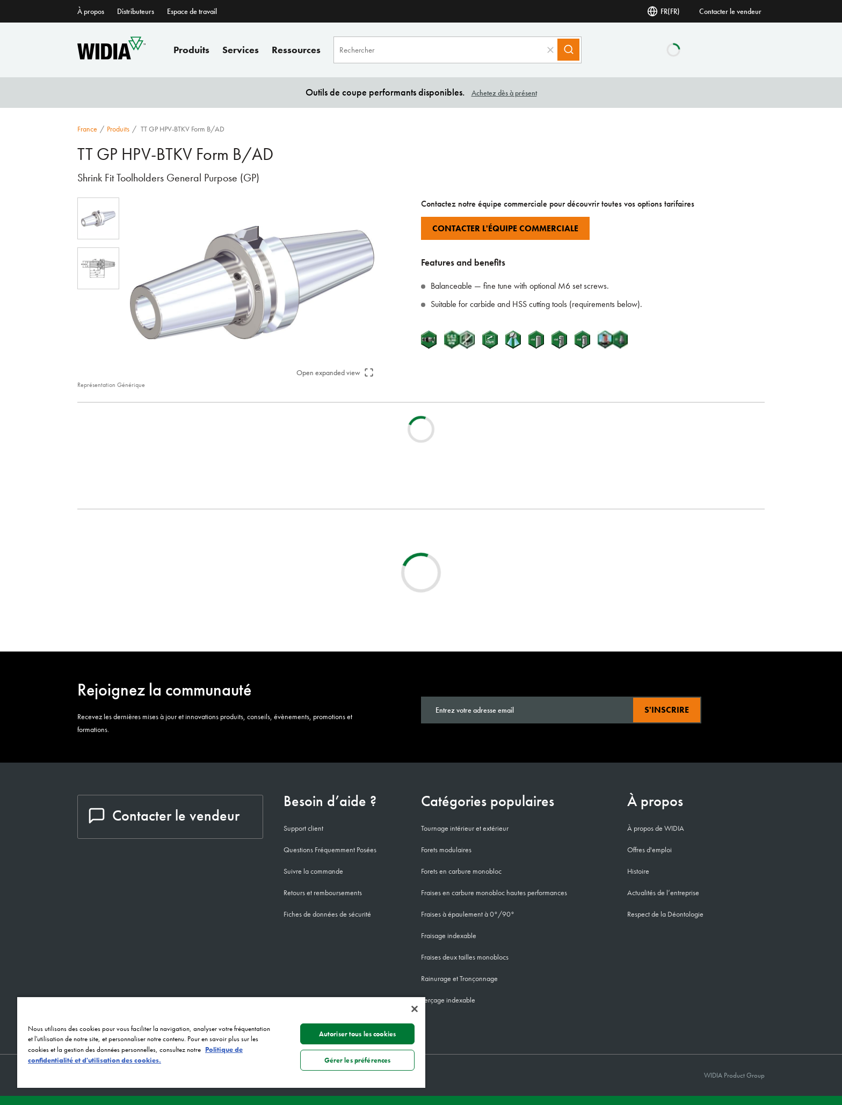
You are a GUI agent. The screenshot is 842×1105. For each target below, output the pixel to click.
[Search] (572, 50)
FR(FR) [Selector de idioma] (663, 11)
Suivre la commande (313, 871)
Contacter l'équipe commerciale (505, 228)
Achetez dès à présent (504, 93)
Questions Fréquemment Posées (330, 849)
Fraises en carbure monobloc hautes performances (494, 892)
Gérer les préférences (357, 1060)
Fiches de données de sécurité (327, 914)
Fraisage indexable (448, 935)
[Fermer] (414, 1009)
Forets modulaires (446, 849)
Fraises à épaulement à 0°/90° (467, 914)
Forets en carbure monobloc (461, 871)
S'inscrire (666, 709)
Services (240, 49)
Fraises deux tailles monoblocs (465, 957)
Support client (303, 828)
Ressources (296, 49)
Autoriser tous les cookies (357, 1033)
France (87, 129)
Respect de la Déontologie (665, 914)
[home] (111, 56)
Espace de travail (192, 11)
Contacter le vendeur (730, 11)
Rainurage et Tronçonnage (459, 978)
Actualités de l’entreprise (663, 892)
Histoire (638, 871)
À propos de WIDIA (655, 828)
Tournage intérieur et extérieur (465, 828)
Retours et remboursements (323, 892)
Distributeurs (135, 11)
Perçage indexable (448, 1000)
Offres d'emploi (649, 849)
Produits (191, 49)
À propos (90, 11)
